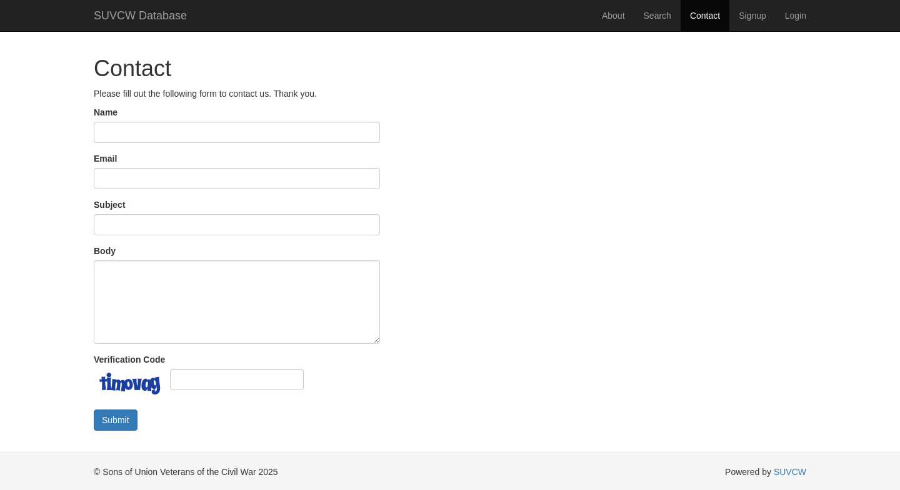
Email (105, 159)
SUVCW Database (140, 15)
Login (795, 16)
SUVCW (790, 472)
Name (106, 112)
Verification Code (129, 360)
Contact (705, 16)
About (613, 16)
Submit (115, 420)
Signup (752, 16)
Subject (110, 205)
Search (657, 16)
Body (105, 251)
